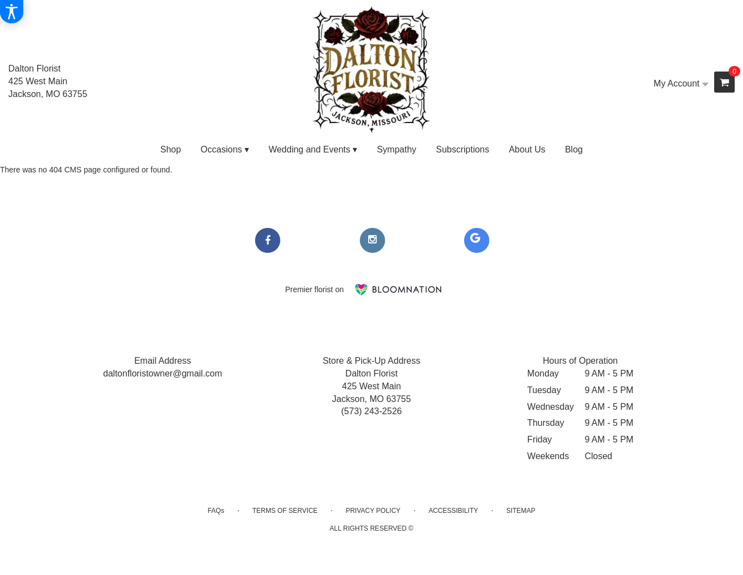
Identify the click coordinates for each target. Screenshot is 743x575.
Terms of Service (285, 511)
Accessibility (453, 511)
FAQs (215, 511)
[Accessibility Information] (11, 11)
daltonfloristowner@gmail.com (162, 373)
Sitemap (521, 511)
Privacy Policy (372, 511)
